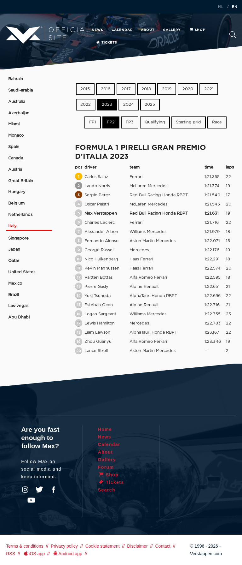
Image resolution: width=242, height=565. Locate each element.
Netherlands (20, 215)
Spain (13, 147)
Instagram (25, 489)
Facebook (53, 489)
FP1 (92, 122)
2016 (105, 89)
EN (235, 7)
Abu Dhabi (19, 317)
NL (221, 7)
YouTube (31, 500)
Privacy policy (64, 546)
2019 (166, 89)
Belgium (16, 203)
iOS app (34, 553)
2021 (209, 89)
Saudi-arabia (20, 90)
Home (105, 429)
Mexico (15, 284)
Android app (67, 553)
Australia (16, 102)
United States (21, 272)
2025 (150, 105)
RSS (10, 553)
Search (232, 34)
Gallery (172, 30)
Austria (15, 170)
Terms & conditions (24, 546)
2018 (146, 89)
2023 (107, 105)
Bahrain (15, 79)
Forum (106, 467)
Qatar (13, 261)
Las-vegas (18, 306)
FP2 (111, 122)
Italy (12, 226)
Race (217, 122)
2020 (187, 89)
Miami (14, 124)
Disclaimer (137, 546)
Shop (197, 30)
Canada (15, 158)
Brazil (13, 295)
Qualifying (155, 122)
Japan (14, 249)
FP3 (130, 122)
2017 (126, 89)
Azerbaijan (18, 113)
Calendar (122, 30)
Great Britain (20, 181)
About (147, 30)
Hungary (17, 192)
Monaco (16, 136)
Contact (162, 546)
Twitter (39, 489)
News (97, 30)
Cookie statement (102, 546)
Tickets (106, 42)
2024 (128, 105)
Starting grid (188, 122)
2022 (85, 105)
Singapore (18, 238)
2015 (85, 89)
